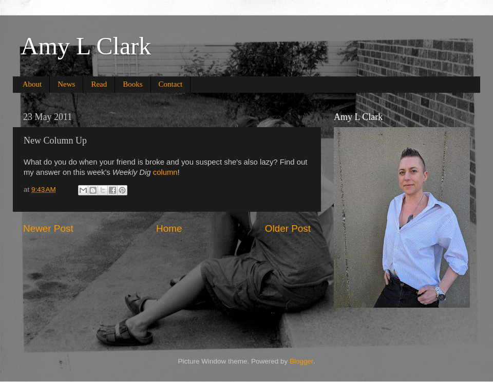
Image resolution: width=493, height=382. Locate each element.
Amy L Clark (86, 45)
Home (169, 228)
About (32, 84)
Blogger (301, 361)
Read (99, 84)
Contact (171, 84)
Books (132, 84)
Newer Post (48, 228)
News (66, 84)
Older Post (288, 228)
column (165, 172)
